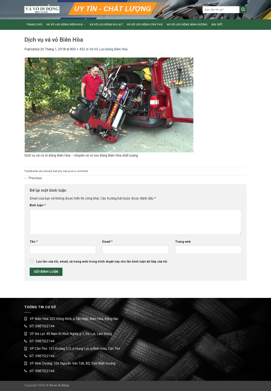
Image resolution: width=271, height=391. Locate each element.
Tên (34, 242)
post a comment (78, 171)
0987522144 (44, 326)
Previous (33, 178)
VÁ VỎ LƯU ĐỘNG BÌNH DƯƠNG (187, 24)
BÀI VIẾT (217, 24)
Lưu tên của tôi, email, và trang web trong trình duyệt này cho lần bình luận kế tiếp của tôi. (102, 261)
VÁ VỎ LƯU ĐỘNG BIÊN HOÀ (65, 24)
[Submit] (243, 9)
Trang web (183, 242)
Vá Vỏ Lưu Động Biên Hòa (108, 49)
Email (107, 242)
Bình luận (38, 205)
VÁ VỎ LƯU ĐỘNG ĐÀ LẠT (106, 24)
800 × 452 (77, 49)
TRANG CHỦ (34, 24)
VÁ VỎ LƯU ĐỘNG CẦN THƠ (145, 24)
